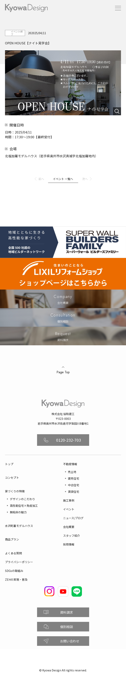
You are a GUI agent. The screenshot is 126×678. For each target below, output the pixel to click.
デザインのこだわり (22, 499)
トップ (9, 464)
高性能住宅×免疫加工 (24, 506)
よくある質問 (13, 553)
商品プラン (12, 539)
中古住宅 (73, 485)
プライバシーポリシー (19, 562)
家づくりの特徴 (15, 491)
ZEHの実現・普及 (16, 579)
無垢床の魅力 (18, 512)
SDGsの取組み (14, 571)
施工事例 (68, 500)
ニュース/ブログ (73, 518)
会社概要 (68, 527)
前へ (41, 179)
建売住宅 (73, 478)
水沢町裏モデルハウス (19, 526)
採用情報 (68, 544)
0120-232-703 (68, 440)
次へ (85, 179)
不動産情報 (70, 464)
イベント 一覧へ (63, 179)
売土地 (72, 472)
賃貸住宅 (73, 492)
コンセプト (12, 478)
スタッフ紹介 (71, 536)
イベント (68, 509)
